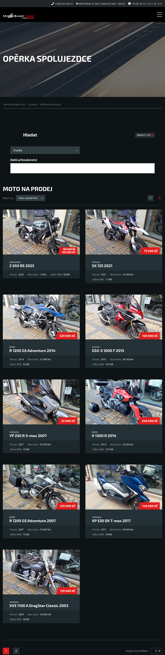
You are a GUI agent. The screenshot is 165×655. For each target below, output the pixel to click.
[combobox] (45, 150)
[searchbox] (15, 168)
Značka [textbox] (17, 150)
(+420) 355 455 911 (64, 3)
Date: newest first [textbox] (28, 198)
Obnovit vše (144, 135)
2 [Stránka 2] (16, 651)
